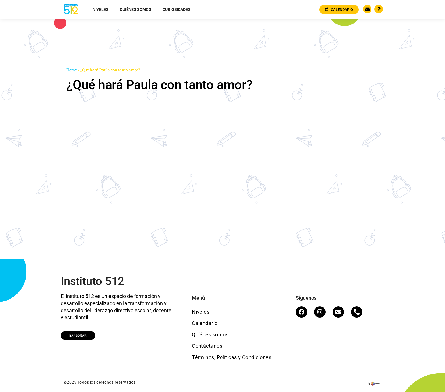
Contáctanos (207, 346)
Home (71, 69)
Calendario (205, 323)
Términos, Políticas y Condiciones (231, 357)
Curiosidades (176, 9)
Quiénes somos (135, 9)
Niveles (100, 9)
